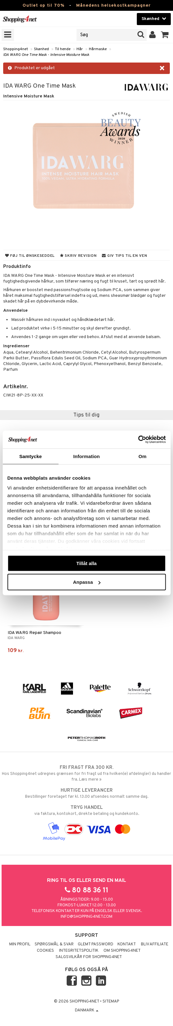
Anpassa (87, 582)
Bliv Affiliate (154, 944)
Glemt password (95, 944)
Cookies (45, 950)
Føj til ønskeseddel (30, 255)
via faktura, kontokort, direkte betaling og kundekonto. (86, 810)
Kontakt (126, 944)
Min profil (19, 944)
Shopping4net (15, 49)
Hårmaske (98, 49)
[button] (164, 35)
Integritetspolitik (78, 950)
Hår (80, 49)
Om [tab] (142, 456)
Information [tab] (86, 456)
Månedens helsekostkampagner (113, 5)
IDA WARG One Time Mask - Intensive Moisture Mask (46, 54)
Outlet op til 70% (43, 5)
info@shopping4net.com (86, 916)
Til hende (62, 49)
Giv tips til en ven (124, 255)
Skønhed (41, 49)
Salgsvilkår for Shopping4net (89, 957)
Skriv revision (78, 255)
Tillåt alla (87, 563)
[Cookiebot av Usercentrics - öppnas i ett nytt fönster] (138, 440)
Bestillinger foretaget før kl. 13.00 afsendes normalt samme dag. (86, 793)
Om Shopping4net (122, 950)
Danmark (86, 1010)
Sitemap (111, 1001)
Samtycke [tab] (30, 456)
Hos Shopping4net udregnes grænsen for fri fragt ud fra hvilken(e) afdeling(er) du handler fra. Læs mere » (86, 773)
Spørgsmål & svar (54, 944)
